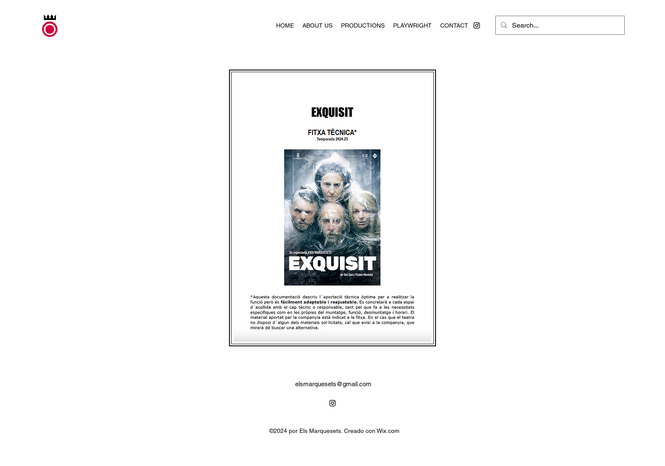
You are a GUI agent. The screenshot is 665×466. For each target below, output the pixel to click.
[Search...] (559, 25)
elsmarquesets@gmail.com (333, 383)
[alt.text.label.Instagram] (476, 25)
